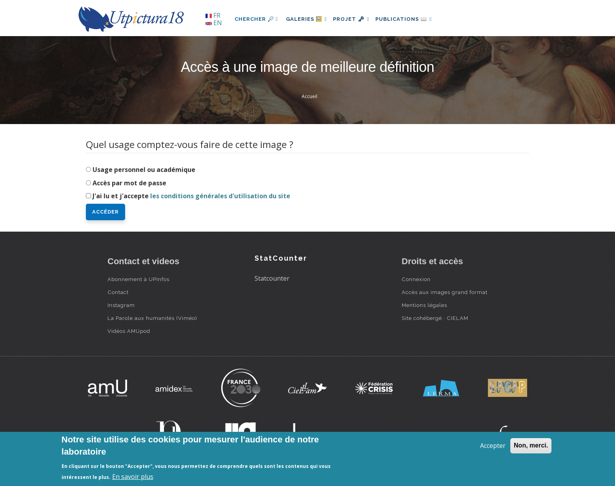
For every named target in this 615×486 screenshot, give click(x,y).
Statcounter (272, 278)
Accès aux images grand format (445, 292)
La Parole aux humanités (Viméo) (152, 318)
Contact (118, 292)
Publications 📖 (412, 19)
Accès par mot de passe (129, 183)
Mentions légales (424, 305)
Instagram (121, 305)
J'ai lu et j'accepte (191, 196)
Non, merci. (531, 445)
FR (213, 15)
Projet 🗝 (356, 19)
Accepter (493, 445)
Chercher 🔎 (256, 19)
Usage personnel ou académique (144, 169)
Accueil (309, 96)
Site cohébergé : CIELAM (435, 318)
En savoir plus (132, 476)
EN (214, 22)
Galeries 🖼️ (308, 19)
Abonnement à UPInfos (138, 279)
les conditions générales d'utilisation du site (220, 196)
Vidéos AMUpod (128, 331)
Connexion (416, 279)
